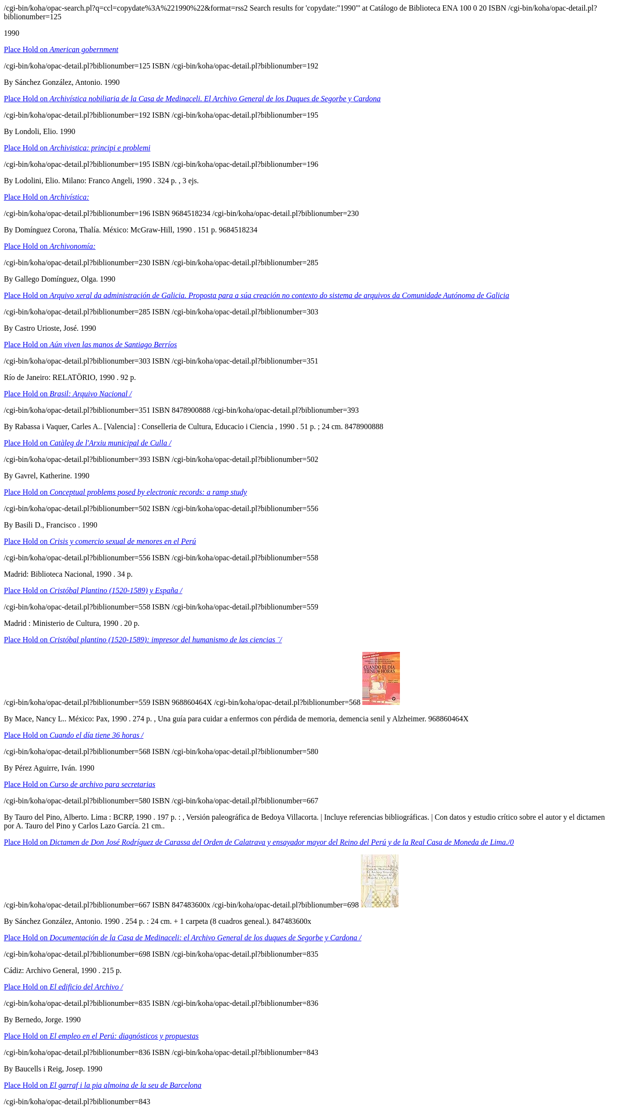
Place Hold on (61, 49)
